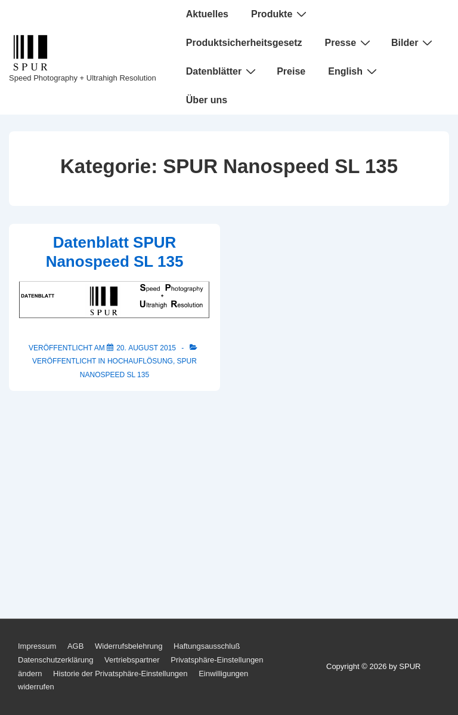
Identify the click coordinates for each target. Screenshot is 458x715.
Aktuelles (207, 14)
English (354, 71)
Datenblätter (222, 71)
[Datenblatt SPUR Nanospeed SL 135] (146, 348)
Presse (349, 42)
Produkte (280, 13)
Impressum (37, 646)
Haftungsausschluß (207, 646)
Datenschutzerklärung (55, 659)
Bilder (413, 42)
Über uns (206, 100)
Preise (291, 71)
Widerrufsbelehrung (128, 646)
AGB (75, 646)
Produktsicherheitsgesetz (244, 43)
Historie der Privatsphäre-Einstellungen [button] (120, 673)
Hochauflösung (140, 361)
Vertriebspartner (132, 659)
